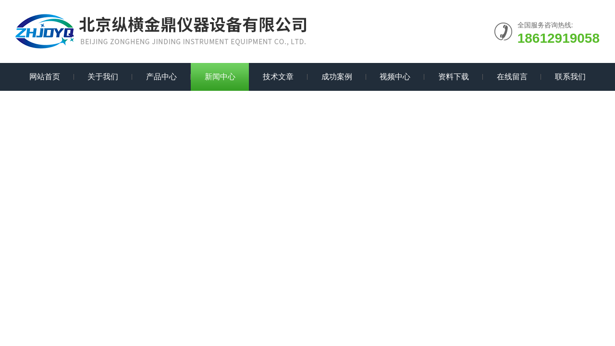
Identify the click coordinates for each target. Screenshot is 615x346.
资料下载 (453, 77)
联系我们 (570, 77)
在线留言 (512, 77)
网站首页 (44, 77)
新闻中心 (220, 77)
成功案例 (336, 77)
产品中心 (161, 77)
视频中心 (395, 77)
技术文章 (278, 77)
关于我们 (102, 77)
